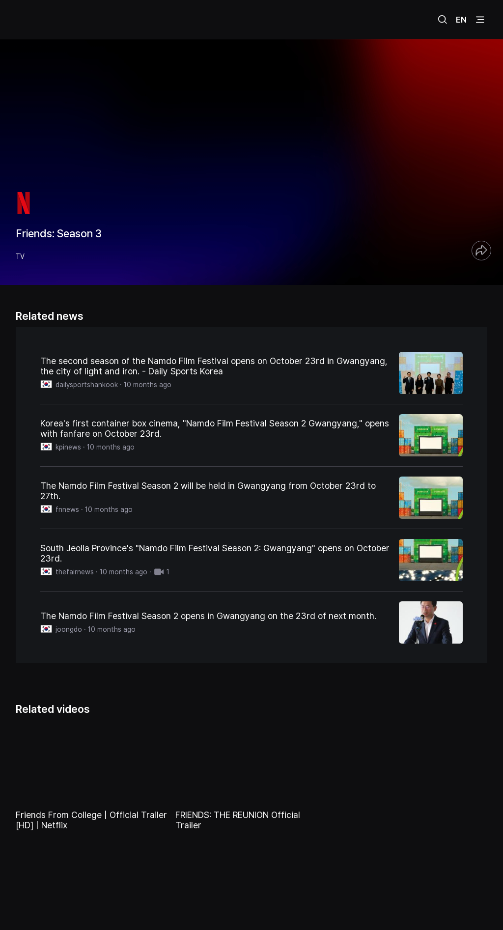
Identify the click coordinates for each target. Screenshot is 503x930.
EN (461, 20)
